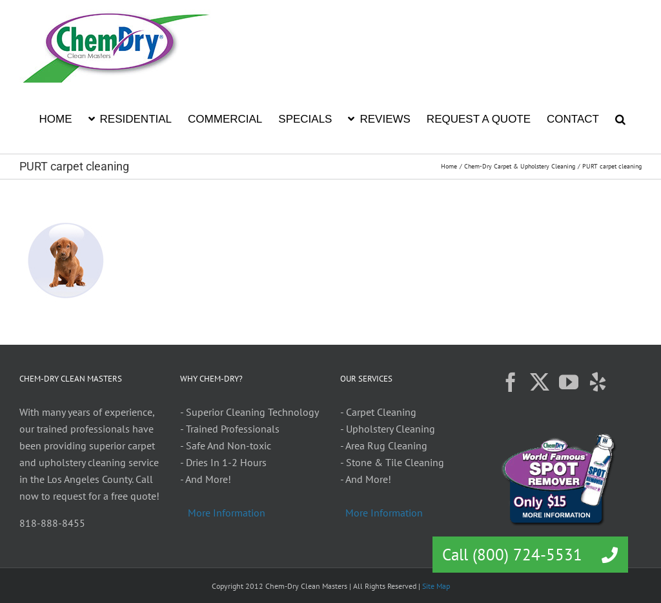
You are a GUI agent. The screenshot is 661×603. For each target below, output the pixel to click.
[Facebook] (510, 382)
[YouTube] (568, 382)
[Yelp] (597, 382)
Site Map (436, 586)
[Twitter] (539, 382)
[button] (620, 118)
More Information (226, 512)
